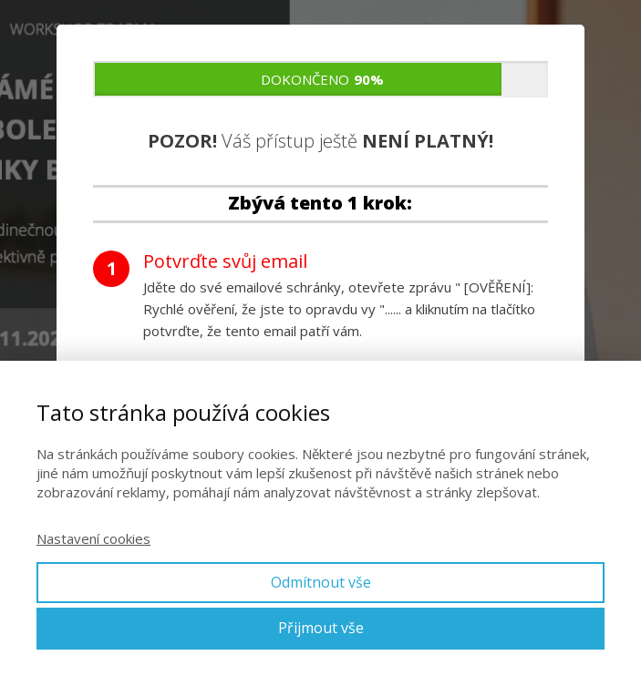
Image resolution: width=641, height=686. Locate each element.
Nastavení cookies (93, 538)
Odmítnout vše (321, 582)
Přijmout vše (321, 628)
